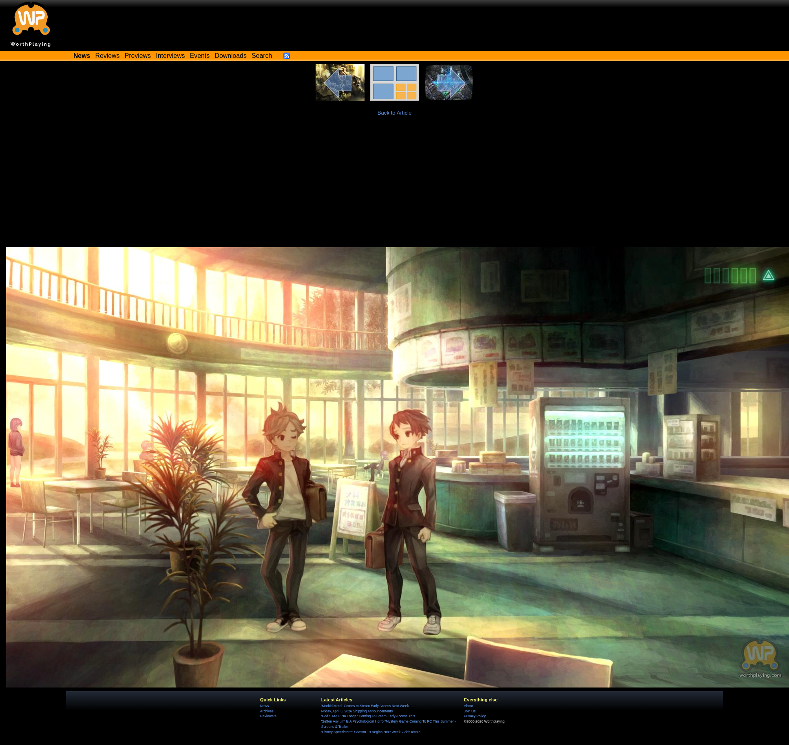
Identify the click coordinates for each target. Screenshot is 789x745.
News (264, 706)
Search (262, 55)
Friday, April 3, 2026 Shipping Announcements (357, 711)
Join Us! (470, 711)
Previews (138, 55)
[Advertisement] (394, 186)
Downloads (231, 55)
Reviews (107, 55)
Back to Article (395, 113)
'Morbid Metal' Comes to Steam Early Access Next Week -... (367, 706)
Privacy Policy (475, 716)
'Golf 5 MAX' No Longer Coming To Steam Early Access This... (369, 716)
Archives (267, 711)
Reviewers (268, 716)
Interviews (170, 55)
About (468, 706)
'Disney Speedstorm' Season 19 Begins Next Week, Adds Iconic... (372, 732)
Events (200, 55)
